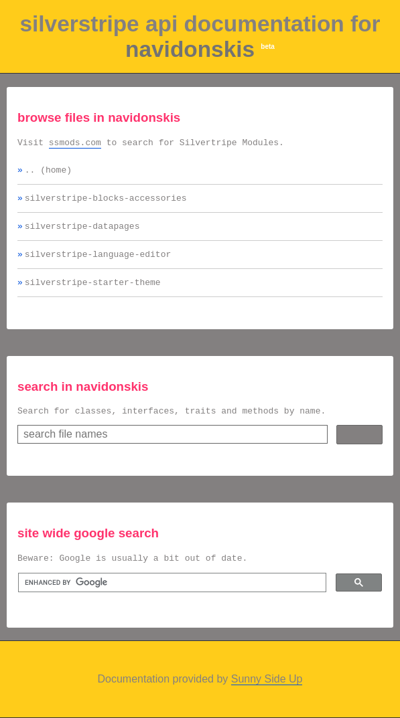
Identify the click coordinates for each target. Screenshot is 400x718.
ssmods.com (75, 144)
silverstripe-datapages (82, 234)
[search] (171, 599)
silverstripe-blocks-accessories (106, 203)
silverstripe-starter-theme (93, 294)
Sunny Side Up (267, 693)
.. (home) (48, 173)
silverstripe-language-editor (98, 264)
